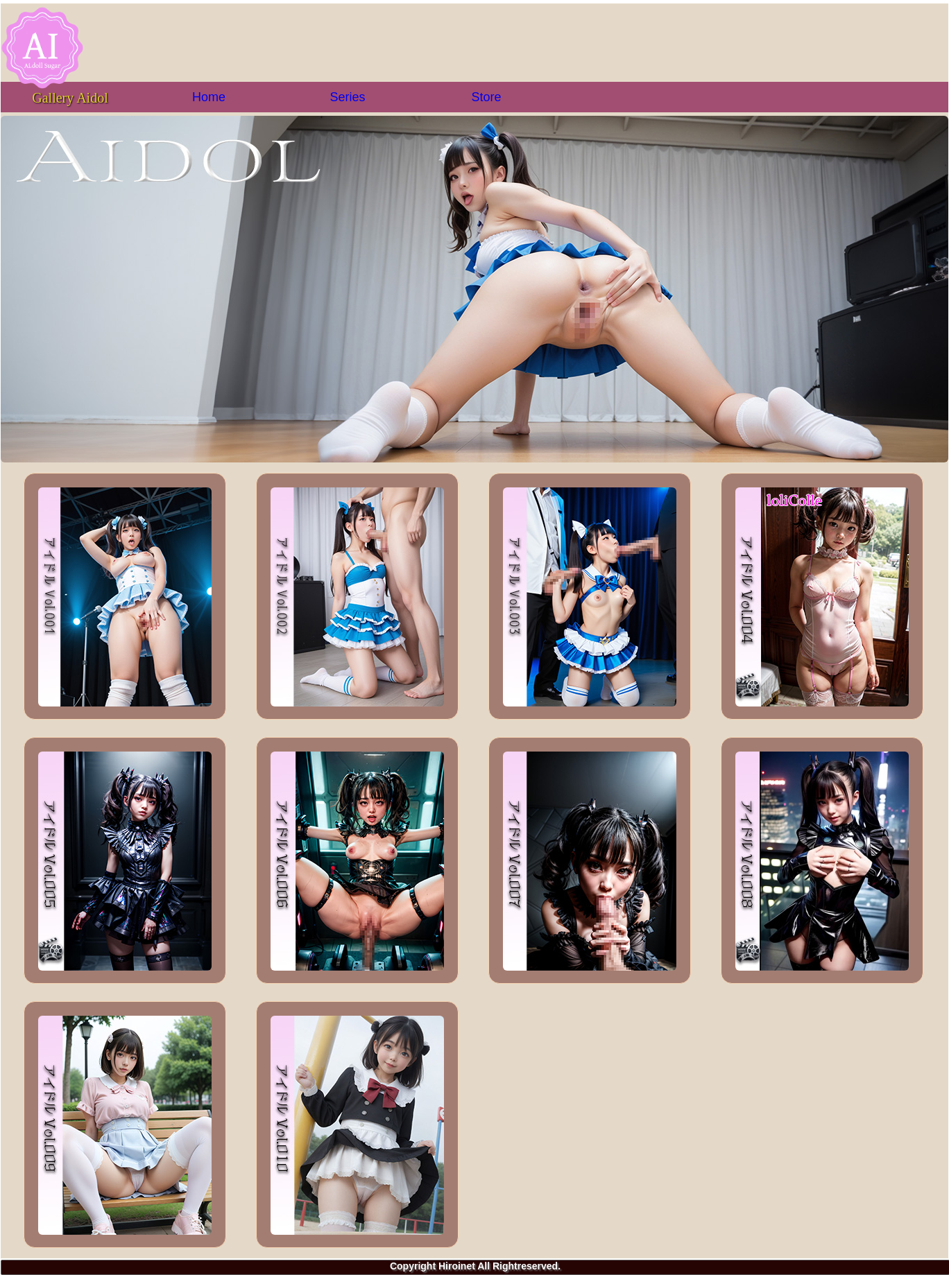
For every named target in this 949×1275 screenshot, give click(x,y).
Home (208, 97)
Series (347, 97)
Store (486, 97)
